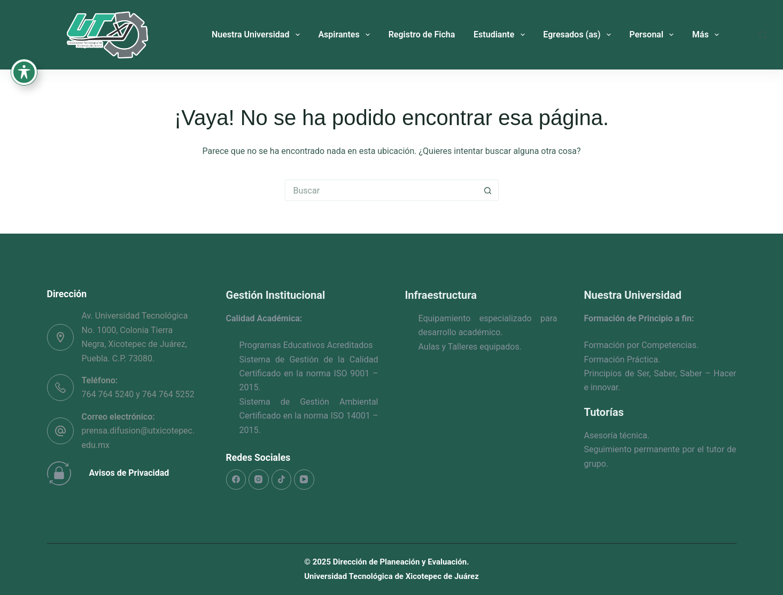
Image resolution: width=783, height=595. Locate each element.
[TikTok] (282, 479)
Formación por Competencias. (641, 345)
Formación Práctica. (622, 359)
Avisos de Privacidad (129, 473)
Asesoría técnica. (617, 435)
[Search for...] (381, 190)
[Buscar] (763, 35)
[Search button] (488, 190)
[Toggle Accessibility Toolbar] (24, 46)
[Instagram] (259, 479)
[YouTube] (304, 479)
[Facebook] (236, 479)
